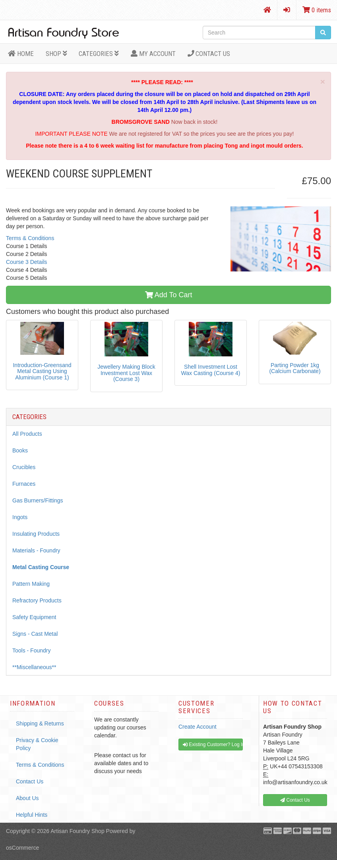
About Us (27, 798)
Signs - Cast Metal (35, 634)
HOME (21, 54)
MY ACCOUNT (153, 54)
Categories (99, 54)
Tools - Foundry (31, 650)
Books (20, 450)
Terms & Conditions (30, 238)
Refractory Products (37, 600)
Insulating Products (36, 534)
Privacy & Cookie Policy (37, 744)
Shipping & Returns (40, 723)
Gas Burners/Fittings (37, 500)
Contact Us (209, 54)
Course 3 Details (26, 262)
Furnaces (23, 484)
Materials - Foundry (36, 550)
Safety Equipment (34, 617)
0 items (316, 10)
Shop (56, 54)
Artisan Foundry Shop (77, 831)
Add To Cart (168, 295)
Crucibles (23, 467)
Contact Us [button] (295, 800)
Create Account (197, 726)
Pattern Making (31, 584)
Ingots (19, 517)
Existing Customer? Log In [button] (213, 744)
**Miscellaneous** (34, 667)
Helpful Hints (31, 815)
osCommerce (22, 848)
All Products (27, 434)
